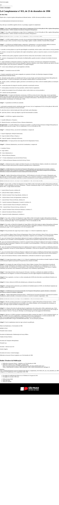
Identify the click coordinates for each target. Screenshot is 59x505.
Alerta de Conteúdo (7, 382)
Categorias (2, 372)
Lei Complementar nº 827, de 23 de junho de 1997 (23, 227)
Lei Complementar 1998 (19, 372)
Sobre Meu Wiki (6, 380)
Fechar (2, 7)
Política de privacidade (8, 379)
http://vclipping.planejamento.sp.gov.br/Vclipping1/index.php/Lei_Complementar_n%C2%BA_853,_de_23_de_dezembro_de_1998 (29, 371)
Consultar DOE (25, 365)
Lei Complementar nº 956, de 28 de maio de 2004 (31, 36)
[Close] (1, 5)
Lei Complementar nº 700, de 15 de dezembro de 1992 (29, 221)
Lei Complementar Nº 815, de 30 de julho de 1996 (36, 28)
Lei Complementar (9, 372)
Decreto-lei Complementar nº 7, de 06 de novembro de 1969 (41, 316)
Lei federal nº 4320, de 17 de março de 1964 (11, 311)
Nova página (7, 7)
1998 (27, 372)
